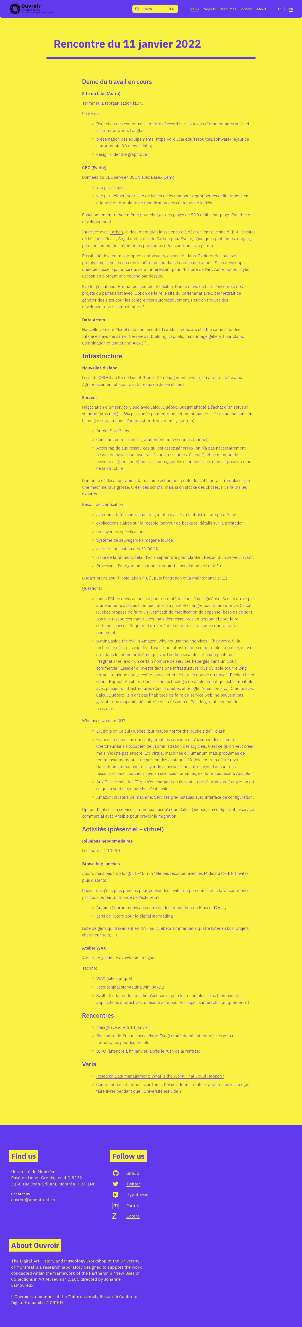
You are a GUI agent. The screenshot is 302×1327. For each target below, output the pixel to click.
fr (279, 9)
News (194, 9)
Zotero (133, 1216)
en (291, 9)
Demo (169, 177)
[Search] (150, 9)
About (261, 9)
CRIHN (56, 1302)
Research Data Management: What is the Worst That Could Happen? (160, 1076)
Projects (209, 9)
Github (132, 1173)
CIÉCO (73, 1279)
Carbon (116, 232)
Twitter (133, 1184)
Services (246, 9)
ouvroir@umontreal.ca (33, 1199)
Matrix (132, 1205)
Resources (228, 9)
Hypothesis (137, 1194)
